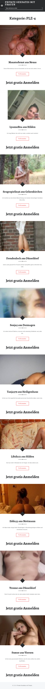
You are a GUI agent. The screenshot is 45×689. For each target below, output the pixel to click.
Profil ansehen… (22, 74)
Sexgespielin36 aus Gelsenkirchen (22, 192)
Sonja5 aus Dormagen (22, 325)
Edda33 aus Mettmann (22, 521)
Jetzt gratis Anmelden (22, 82)
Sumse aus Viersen (22, 652)
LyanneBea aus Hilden (22, 127)
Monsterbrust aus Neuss (22, 62)
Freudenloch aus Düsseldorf (22, 258)
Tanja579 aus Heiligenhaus (22, 392)
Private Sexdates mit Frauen (24, 685)
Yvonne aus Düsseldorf (22, 588)
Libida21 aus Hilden (22, 456)
